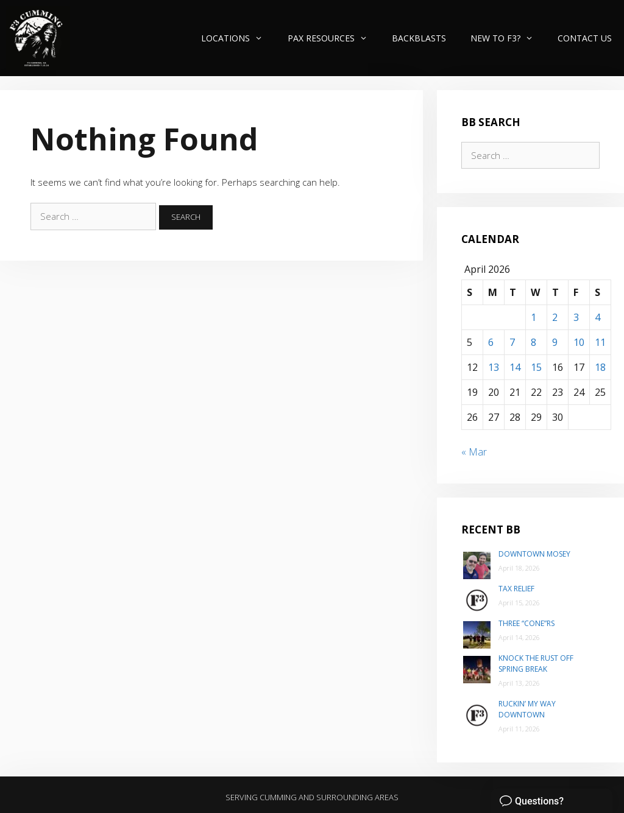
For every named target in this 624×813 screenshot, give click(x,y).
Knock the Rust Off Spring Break (535, 663)
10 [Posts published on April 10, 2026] (578, 342)
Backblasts (419, 38)
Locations (238, 38)
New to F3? (507, 38)
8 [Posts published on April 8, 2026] (533, 342)
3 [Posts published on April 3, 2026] (576, 317)
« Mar (474, 452)
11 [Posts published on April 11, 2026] (600, 342)
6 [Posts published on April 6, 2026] (491, 342)
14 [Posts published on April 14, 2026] (514, 367)
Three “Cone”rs (526, 623)
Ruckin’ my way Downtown (527, 709)
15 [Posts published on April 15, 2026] (536, 367)
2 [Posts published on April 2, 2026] (555, 317)
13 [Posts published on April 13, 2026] (493, 367)
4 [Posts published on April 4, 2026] (597, 317)
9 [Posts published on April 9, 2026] (555, 342)
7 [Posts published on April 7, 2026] (512, 342)
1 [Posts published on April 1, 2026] (533, 317)
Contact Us (585, 38)
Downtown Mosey (534, 554)
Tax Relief (516, 588)
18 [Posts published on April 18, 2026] (600, 367)
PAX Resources (334, 38)
